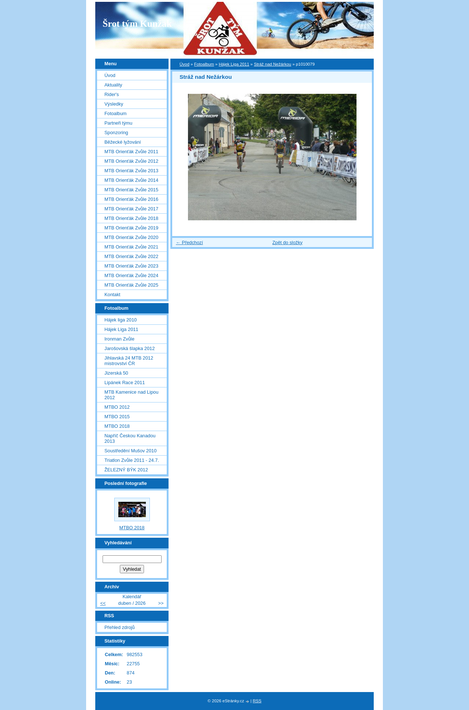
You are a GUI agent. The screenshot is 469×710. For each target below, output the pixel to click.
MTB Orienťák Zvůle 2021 (131, 247)
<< (103, 603)
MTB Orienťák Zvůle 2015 (131, 189)
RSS (257, 701)
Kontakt (112, 294)
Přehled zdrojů (119, 627)
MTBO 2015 (117, 416)
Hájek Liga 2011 (234, 64)
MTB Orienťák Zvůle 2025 (131, 285)
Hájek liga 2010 (120, 320)
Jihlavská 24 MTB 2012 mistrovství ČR (128, 360)
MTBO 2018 (117, 426)
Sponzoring (116, 132)
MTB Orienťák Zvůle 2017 (131, 208)
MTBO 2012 (117, 407)
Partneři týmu (118, 123)
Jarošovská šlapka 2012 (129, 348)
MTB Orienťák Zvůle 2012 (131, 161)
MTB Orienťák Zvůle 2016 (131, 199)
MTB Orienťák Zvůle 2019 (131, 228)
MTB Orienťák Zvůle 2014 (131, 180)
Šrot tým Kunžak (137, 23)
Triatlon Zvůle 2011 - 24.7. (131, 460)
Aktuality (113, 85)
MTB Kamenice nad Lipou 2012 (131, 394)
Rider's (111, 94)
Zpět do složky (287, 242)
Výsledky (113, 104)
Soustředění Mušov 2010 (130, 450)
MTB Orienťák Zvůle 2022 (131, 256)
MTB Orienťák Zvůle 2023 (131, 266)
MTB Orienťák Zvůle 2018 (131, 218)
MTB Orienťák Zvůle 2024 (131, 275)
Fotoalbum (204, 64)
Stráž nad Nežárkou (272, 64)
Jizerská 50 (116, 373)
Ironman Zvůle (119, 339)
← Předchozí (189, 242)
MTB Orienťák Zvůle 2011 (131, 151)
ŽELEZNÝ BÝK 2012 (126, 469)
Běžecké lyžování (122, 142)
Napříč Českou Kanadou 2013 (129, 438)
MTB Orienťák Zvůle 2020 (131, 237)
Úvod (184, 64)
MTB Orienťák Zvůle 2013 (131, 170)
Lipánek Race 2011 (124, 382)
